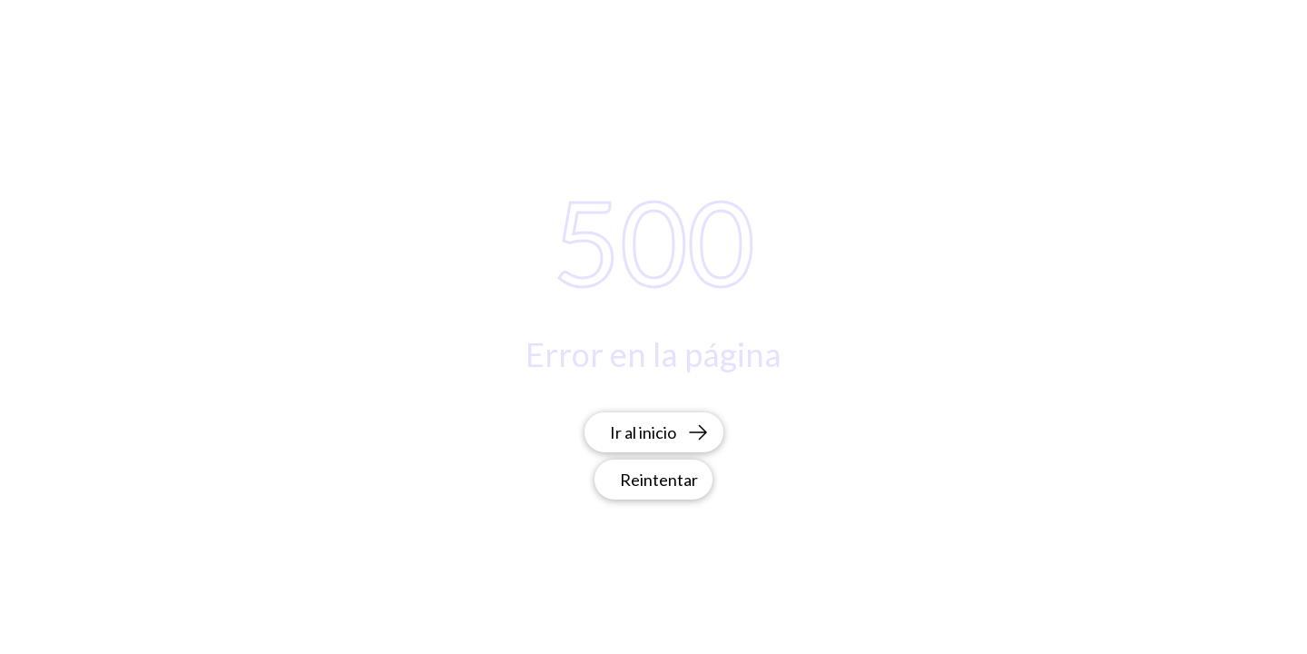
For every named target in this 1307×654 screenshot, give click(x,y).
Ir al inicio (659, 432)
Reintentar (659, 480)
